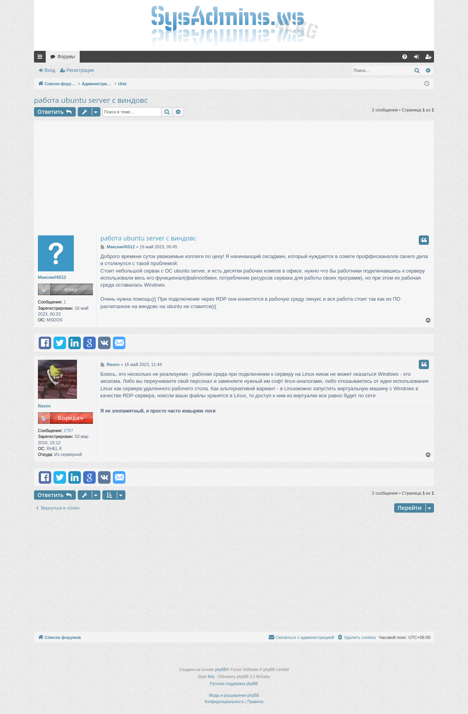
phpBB (221, 669)
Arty (211, 677)
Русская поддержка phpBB (234, 684)
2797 (68, 430)
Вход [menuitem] (418, 58)
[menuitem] (405, 57)
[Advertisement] (234, 175)
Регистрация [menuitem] (429, 58)
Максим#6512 (52, 277)
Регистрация (80, 70)
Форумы (66, 56)
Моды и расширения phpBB (234, 695)
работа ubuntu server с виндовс (91, 100)
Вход (50, 70)
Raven (44, 406)
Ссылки (41, 58)
